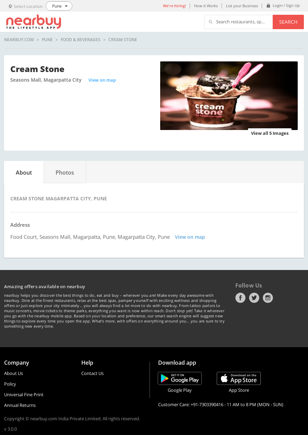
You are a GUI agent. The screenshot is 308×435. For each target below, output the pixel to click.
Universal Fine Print (24, 394)
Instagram (268, 298)
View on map (102, 80)
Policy (10, 384)
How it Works (206, 5)
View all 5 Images (269, 133)
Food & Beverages (80, 39)
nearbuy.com (19, 39)
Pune (47, 39)
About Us (13, 373)
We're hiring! (174, 5)
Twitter (254, 298)
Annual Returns (20, 405)
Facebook (240, 298)
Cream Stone (122, 39)
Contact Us (92, 373)
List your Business (242, 5)
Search (288, 22)
